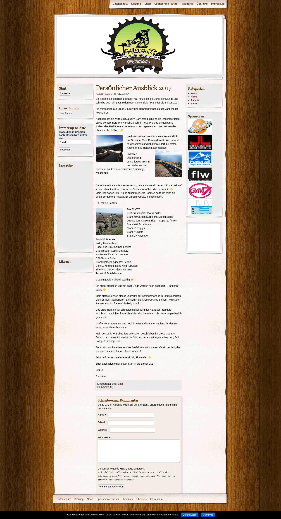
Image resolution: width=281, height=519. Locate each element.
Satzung (136, 3)
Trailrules (187, 3)
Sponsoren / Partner (166, 3)
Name (102, 414)
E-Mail (102, 422)
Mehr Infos (208, 515)
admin (107, 94)
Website (102, 429)
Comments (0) (105, 387)
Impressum (218, 3)
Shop (148, 3)
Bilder (121, 383)
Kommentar (103, 437)
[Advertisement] (204, 237)
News (194, 96)
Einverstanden (189, 515)
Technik (195, 100)
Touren (194, 103)
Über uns (202, 3)
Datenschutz (120, 3)
